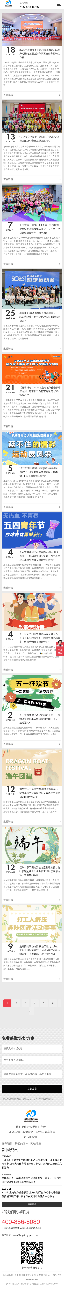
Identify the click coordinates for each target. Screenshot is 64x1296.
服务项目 (7, 1143)
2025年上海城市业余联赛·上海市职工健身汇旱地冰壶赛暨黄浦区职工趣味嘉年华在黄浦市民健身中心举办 (32, 1192)
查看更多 (32, 1204)
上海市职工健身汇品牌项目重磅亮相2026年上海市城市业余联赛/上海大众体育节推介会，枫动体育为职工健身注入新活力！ (32, 1162)
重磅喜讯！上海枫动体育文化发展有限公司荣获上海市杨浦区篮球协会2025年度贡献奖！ (32, 1178)
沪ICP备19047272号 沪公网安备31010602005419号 (32, 1283)
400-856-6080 (29, 6)
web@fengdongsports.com (26, 1235)
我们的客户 (21, 1143)
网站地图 (35, 1143)
